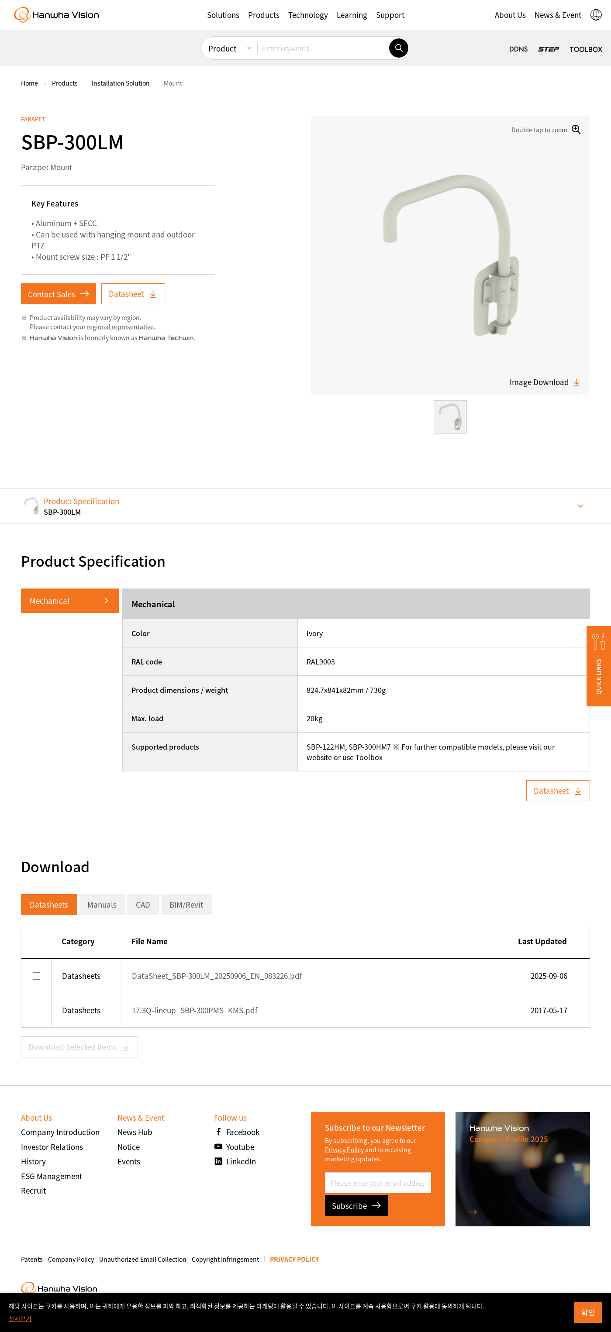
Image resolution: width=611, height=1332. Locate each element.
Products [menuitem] (65, 83)
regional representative (120, 326)
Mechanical (49, 600)
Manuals (102, 904)
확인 (588, 1312)
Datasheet (133, 293)
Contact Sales (58, 294)
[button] (223, 15)
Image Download (545, 382)
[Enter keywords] (323, 48)
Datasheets (49, 904)
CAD (143, 904)
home (29, 83)
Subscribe (356, 1205)
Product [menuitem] (222, 48)
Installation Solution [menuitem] (121, 83)
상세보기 (20, 1318)
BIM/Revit (186, 904)
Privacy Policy (344, 1149)
